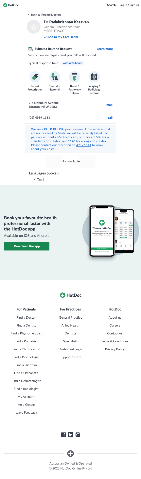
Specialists (70, 341)
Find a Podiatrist (26, 341)
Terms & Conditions (114, 341)
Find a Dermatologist (26, 381)
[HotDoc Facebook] (63, 434)
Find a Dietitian (26, 365)
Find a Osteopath (26, 373)
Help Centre (26, 404)
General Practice (70, 317)
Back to (44, 14)
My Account (26, 396)
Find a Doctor (26, 317)
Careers (115, 325)
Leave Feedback (26, 412)
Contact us (114, 333)
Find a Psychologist (26, 357)
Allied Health (70, 325)
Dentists (70, 333)
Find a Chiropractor (26, 349)
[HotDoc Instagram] (77, 434)
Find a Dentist (26, 325)
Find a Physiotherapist (26, 333)
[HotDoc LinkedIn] (70, 434)
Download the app (27, 246)
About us (115, 317)
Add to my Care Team (61, 37)
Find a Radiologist (26, 388)
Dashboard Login (70, 349)
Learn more (105, 48)
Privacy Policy (115, 349)
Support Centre (70, 357)
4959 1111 (83, 145)
